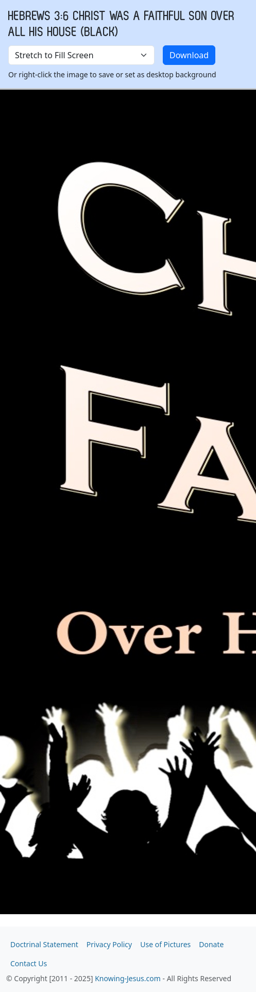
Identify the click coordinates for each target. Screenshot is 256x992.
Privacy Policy (109, 944)
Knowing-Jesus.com (128, 978)
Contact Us (28, 963)
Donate (211, 944)
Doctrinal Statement (44, 944)
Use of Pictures (165, 944)
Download (189, 55)
